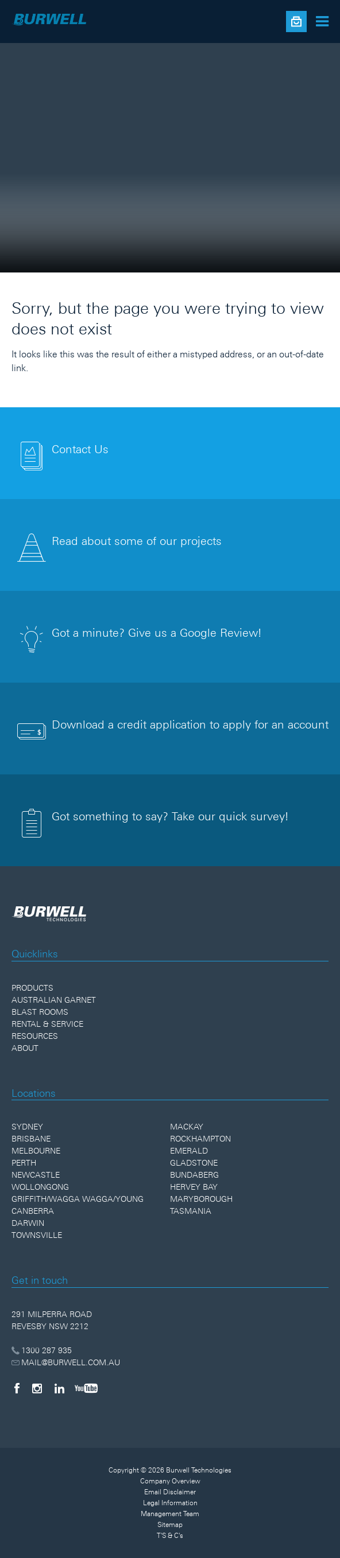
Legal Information (170, 1503)
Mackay (186, 1126)
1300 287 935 (41, 1350)
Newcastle (35, 1174)
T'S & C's (170, 1536)
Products (32, 987)
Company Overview (170, 1481)
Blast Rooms (39, 1011)
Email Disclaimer (170, 1492)
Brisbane (31, 1138)
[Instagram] (37, 1388)
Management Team (170, 1514)
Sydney (27, 1126)
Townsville (36, 1235)
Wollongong (40, 1186)
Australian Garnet (53, 999)
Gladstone (194, 1162)
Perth (23, 1162)
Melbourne (35, 1150)
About (24, 1048)
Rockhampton (200, 1138)
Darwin (27, 1223)
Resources (34, 1036)
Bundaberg (194, 1174)
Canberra (32, 1211)
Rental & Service (47, 1024)
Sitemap (170, 1525)
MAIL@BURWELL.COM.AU (65, 1362)
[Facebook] (16, 1388)
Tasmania (190, 1211)
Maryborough (201, 1198)
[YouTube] (86, 1388)
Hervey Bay (194, 1186)
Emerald (189, 1150)
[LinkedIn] (59, 1388)
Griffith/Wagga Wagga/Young (77, 1198)
